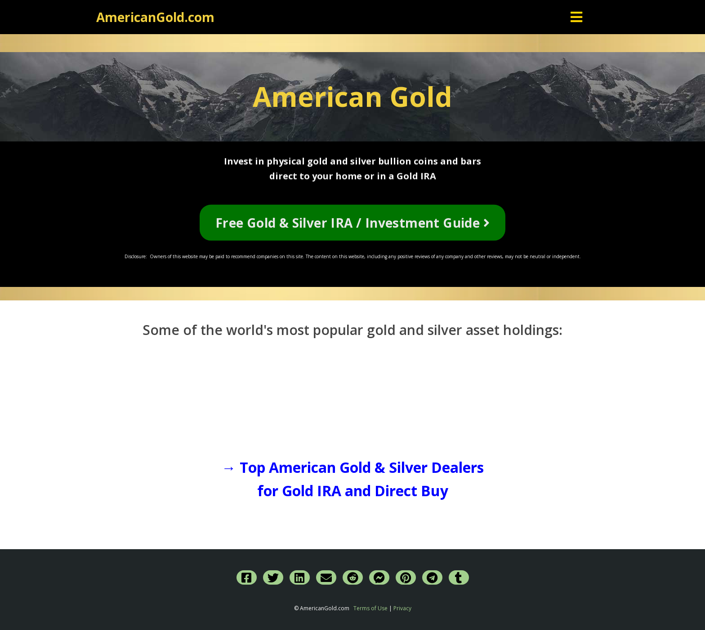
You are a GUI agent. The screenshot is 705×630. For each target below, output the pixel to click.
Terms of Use (370, 608)
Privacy (402, 608)
